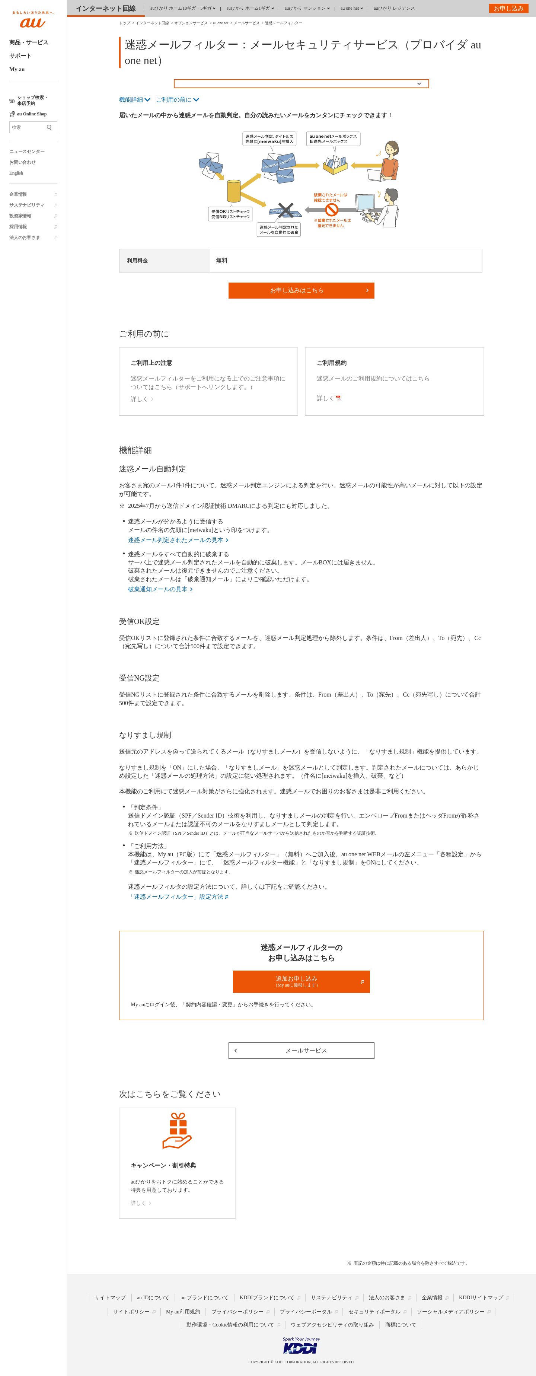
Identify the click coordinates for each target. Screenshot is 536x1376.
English (16, 173)
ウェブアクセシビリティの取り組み (332, 1325)
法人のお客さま (24, 237)
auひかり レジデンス (394, 8)
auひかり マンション (305, 8)
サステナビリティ (26, 205)
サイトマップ (110, 1297)
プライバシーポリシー (237, 1312)
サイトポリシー (131, 1312)
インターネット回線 (106, 8)
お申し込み (509, 8)
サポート (20, 56)
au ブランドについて (205, 1297)
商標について (401, 1325)
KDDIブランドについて (267, 1297)
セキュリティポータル (374, 1312)
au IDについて (153, 1297)
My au (17, 69)
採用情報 (18, 226)
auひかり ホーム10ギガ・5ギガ (180, 8)
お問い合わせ (22, 162)
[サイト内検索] (33, 127)
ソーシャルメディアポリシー (451, 1312)
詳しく (138, 1203)
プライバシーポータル (306, 1312)
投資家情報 (20, 216)
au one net (350, 8)
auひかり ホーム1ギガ (247, 8)
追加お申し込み (296, 981)
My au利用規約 (183, 1312)
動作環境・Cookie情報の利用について (230, 1325)
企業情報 (18, 194)
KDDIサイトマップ (481, 1297)
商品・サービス (28, 42)
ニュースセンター (26, 151)
